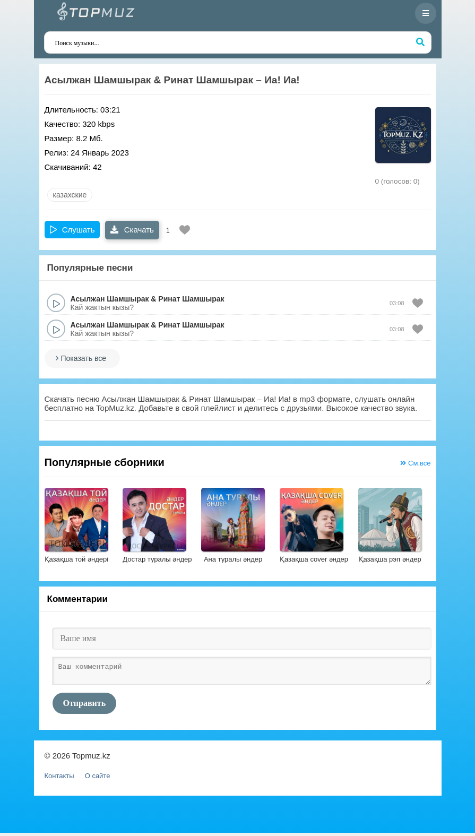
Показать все (83, 358)
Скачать (131, 229)
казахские (70, 195)
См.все (415, 463)
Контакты (59, 779)
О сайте (97, 779)
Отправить (84, 706)
